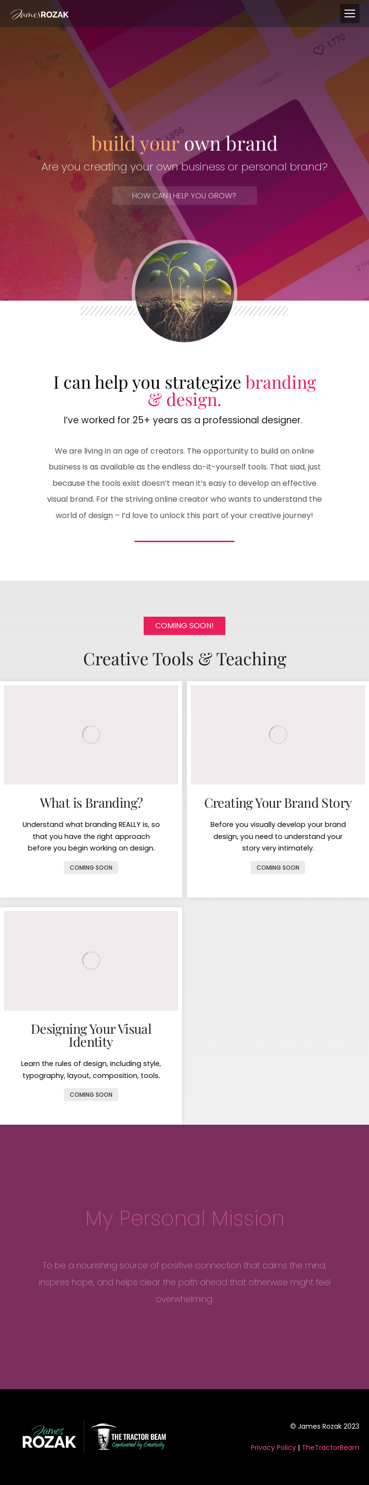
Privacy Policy (273, 1447)
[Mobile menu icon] (349, 13)
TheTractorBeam (330, 1447)
